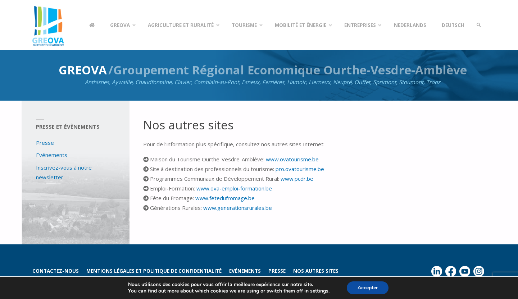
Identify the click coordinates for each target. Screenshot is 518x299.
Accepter (368, 287)
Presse (45, 142)
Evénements (51, 154)
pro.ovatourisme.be (300, 168)
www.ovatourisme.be (292, 159)
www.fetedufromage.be (225, 198)
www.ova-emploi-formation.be (234, 188)
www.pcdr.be (297, 178)
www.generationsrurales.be (237, 207)
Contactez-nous (55, 271)
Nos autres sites (315, 271)
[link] (478, 25)
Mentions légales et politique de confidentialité (154, 271)
